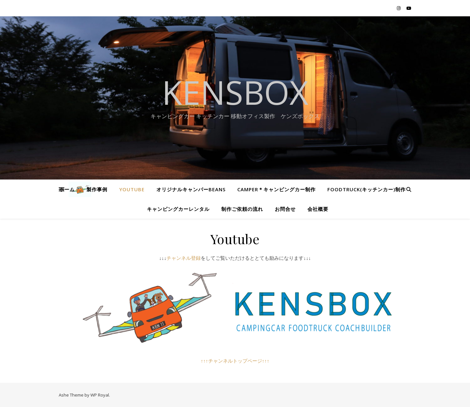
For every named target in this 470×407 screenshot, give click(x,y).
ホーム (67, 189)
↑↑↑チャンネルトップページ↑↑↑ (235, 360)
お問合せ (285, 209)
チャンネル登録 (183, 258)
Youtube (132, 189)
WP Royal (99, 395)
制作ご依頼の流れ (242, 209)
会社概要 (317, 209)
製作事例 (96, 189)
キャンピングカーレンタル (178, 209)
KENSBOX (235, 92)
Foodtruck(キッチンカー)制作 (366, 189)
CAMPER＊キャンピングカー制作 (276, 189)
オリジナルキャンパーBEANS (191, 189)
